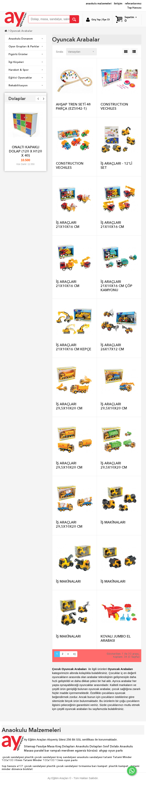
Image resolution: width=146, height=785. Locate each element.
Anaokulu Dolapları (89, 746)
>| (74, 654)
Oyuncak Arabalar (21, 30)
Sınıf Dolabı (111, 746)
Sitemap (30, 746)
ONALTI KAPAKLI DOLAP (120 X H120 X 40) (25, 151)
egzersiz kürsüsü (86, 750)
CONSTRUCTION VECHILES (114, 106)
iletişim (118, 3)
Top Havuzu (134, 7)
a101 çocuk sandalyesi (31, 766)
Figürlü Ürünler (26, 54)
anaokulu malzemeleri (98, 3)
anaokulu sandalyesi (90, 757)
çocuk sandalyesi (13, 757)
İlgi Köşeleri (26, 61)
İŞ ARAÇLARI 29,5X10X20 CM (69, 406)
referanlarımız (133, 3)
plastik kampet (118, 766)
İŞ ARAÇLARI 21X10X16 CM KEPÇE (73, 347)
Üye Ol (106, 19)
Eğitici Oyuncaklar (26, 77)
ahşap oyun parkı (111, 750)
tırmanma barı (88, 766)
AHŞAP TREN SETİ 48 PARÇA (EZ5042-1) (73, 106)
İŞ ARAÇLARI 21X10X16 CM (67, 224)
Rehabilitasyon (26, 85)
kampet (102, 766)
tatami (107, 757)
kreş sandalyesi (66, 757)
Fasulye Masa (45, 746)
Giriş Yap (96, 19)
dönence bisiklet (22, 769)
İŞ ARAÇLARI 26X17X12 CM (112, 347)
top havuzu (9, 766)
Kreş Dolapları (65, 746)
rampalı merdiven (62, 750)
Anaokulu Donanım (26, 38)
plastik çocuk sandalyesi (40, 757)
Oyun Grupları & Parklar (26, 46)
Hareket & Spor (26, 69)
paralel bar (41, 750)
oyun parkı (71, 760)
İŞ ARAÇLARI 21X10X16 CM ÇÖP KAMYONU (116, 286)
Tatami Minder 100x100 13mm (43, 760)
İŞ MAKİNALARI (113, 522)
